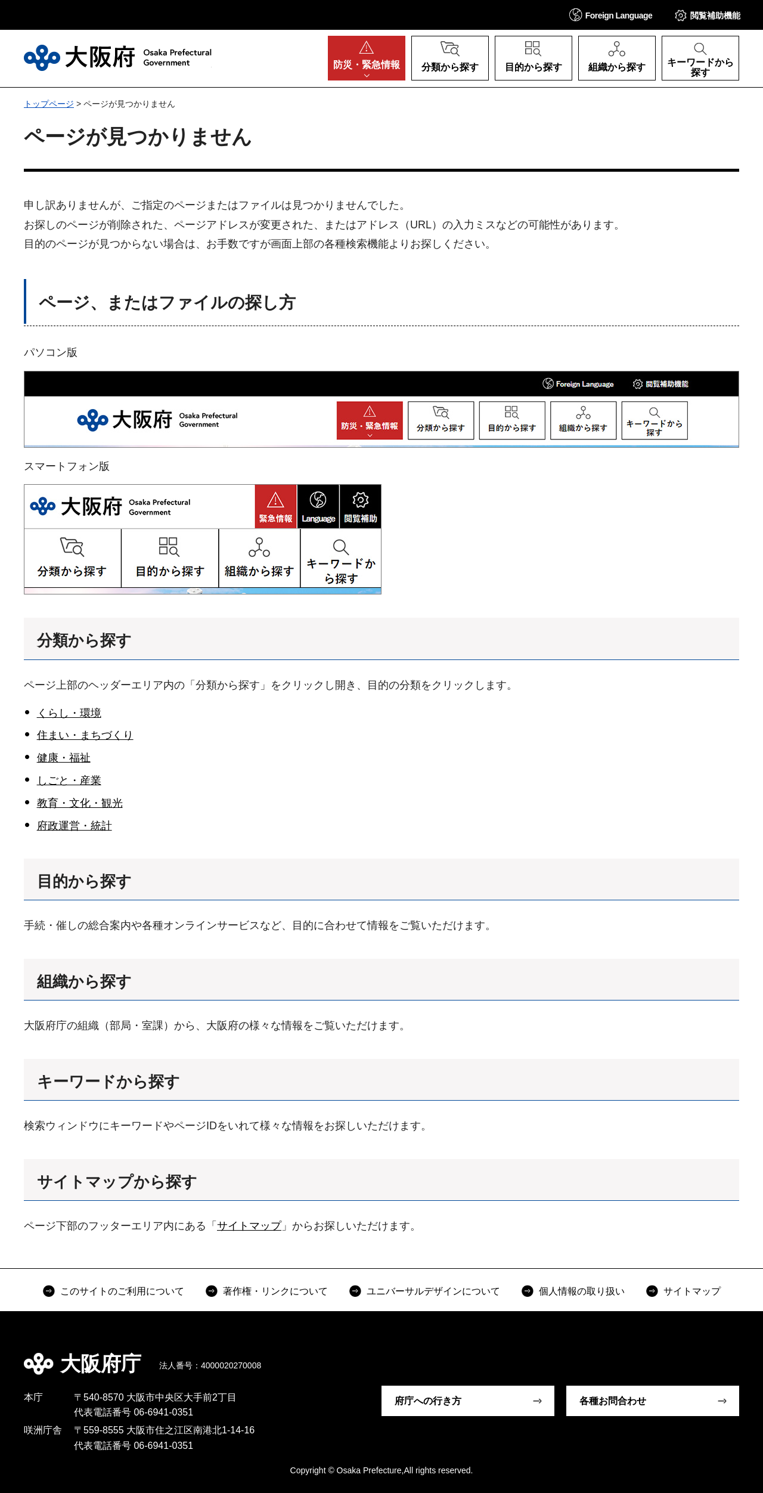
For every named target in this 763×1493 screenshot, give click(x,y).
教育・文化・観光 (80, 803)
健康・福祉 (64, 758)
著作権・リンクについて (275, 1291)
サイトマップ (249, 1226)
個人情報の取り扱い (582, 1291)
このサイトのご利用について (122, 1291)
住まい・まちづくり (85, 735)
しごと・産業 (69, 780)
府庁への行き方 (428, 1401)
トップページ (49, 104)
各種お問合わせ (612, 1401)
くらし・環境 (69, 713)
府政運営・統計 (74, 826)
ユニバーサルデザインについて (433, 1291)
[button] (611, 14)
